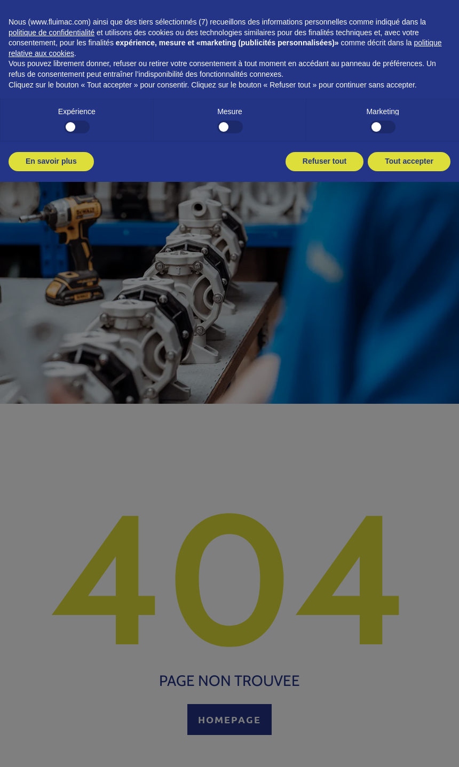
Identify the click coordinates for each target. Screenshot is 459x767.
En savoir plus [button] (51, 161)
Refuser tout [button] (324, 161)
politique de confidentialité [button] (51, 32)
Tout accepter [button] (409, 161)
